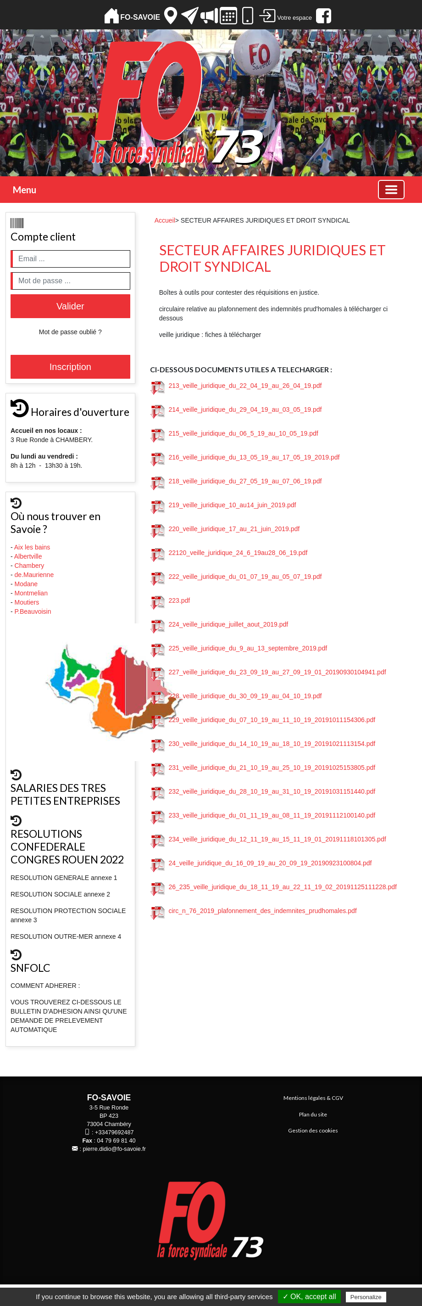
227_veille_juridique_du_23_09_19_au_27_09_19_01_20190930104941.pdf (268, 672)
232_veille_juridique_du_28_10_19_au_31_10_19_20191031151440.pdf (263, 791)
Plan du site (313, 1114)
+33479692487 (114, 1132)
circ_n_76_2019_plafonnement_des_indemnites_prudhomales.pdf (253, 910)
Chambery (29, 565)
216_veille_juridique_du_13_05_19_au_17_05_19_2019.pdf (245, 457)
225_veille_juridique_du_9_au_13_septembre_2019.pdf (238, 648)
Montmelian (32, 593)
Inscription (70, 367)
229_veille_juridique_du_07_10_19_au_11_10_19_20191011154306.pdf (263, 719)
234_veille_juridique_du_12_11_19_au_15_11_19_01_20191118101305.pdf (268, 839)
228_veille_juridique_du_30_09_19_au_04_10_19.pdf (236, 696)
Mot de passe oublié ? (70, 332)
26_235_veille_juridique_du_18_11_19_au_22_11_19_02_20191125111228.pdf (273, 887)
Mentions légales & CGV (313, 1097)
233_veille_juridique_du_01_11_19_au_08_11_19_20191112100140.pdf (263, 815)
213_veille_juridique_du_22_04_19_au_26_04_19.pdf (236, 385)
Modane (26, 584)
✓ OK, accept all (309, 1296)
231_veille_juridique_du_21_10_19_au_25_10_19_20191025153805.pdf (263, 767)
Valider (70, 306)
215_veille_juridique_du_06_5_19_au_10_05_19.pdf (234, 433)
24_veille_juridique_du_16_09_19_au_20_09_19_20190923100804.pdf (261, 863)
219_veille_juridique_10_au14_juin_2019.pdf (223, 505)
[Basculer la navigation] (391, 189)
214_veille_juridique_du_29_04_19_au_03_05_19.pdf (236, 409)
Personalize (366, 1297)
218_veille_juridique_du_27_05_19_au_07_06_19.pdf (236, 481)
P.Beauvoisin (34, 611)
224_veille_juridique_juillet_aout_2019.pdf (219, 624)
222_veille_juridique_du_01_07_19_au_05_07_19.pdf (236, 576)
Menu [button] (24, 189)
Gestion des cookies (313, 1130)
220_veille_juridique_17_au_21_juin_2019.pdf (225, 528)
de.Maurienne (35, 574)
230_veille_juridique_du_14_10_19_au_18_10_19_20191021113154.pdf (263, 743)
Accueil (165, 220)
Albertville (29, 556)
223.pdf (170, 600)
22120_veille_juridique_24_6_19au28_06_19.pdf (229, 552)
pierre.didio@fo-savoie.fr (114, 1149)
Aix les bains (33, 547)
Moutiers (28, 602)
